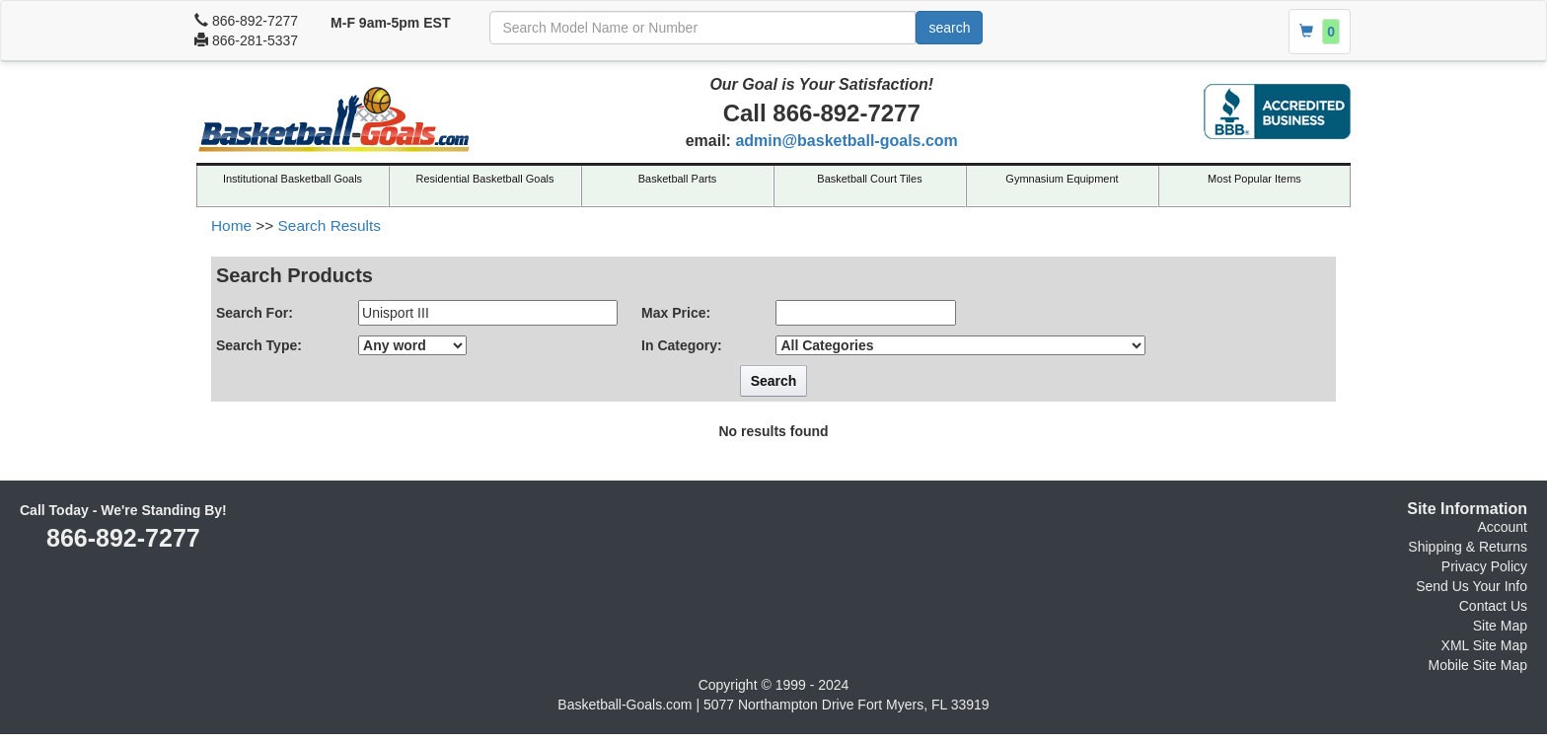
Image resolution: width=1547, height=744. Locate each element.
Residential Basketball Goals (484, 179)
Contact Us (1493, 606)
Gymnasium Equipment (1061, 179)
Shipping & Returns (1467, 547)
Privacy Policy (1484, 566)
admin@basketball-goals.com (846, 140)
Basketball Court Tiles (869, 179)
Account (1502, 527)
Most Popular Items (1254, 179)
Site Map (1500, 625)
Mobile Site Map (1478, 665)
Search (774, 381)
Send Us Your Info (1471, 586)
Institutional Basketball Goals (292, 179)
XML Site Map (1484, 645)
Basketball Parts (677, 179)
